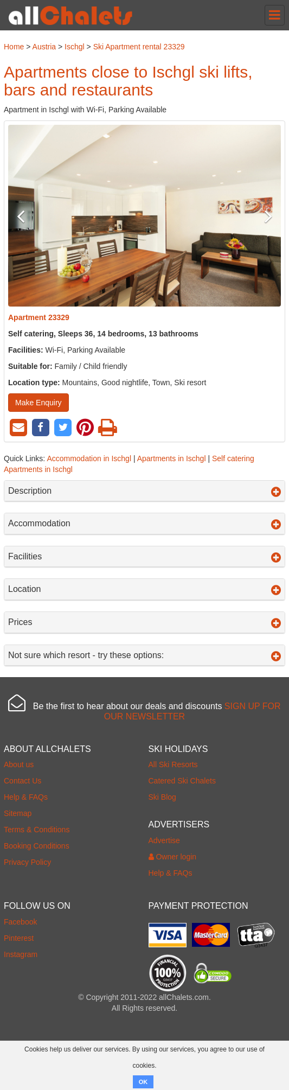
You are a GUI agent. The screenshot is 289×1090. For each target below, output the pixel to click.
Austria (44, 46)
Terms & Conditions (36, 829)
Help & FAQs (26, 797)
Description (144, 491)
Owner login (173, 856)
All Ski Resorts (173, 764)
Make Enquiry (38, 402)
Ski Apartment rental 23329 (139, 46)
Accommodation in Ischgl (89, 458)
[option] (144, 216)
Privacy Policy (27, 862)
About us (19, 764)
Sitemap (17, 813)
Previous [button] (28, 216)
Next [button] (260, 216)
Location (144, 589)
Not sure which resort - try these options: (144, 655)
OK (143, 1082)
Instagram (20, 954)
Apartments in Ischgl (171, 458)
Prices (144, 622)
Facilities (144, 557)
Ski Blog (162, 797)
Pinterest (19, 938)
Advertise (164, 840)
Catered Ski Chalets (182, 780)
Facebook (20, 921)
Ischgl (75, 46)
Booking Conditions (36, 846)
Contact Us (22, 780)
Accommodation (144, 523)
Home (14, 46)
